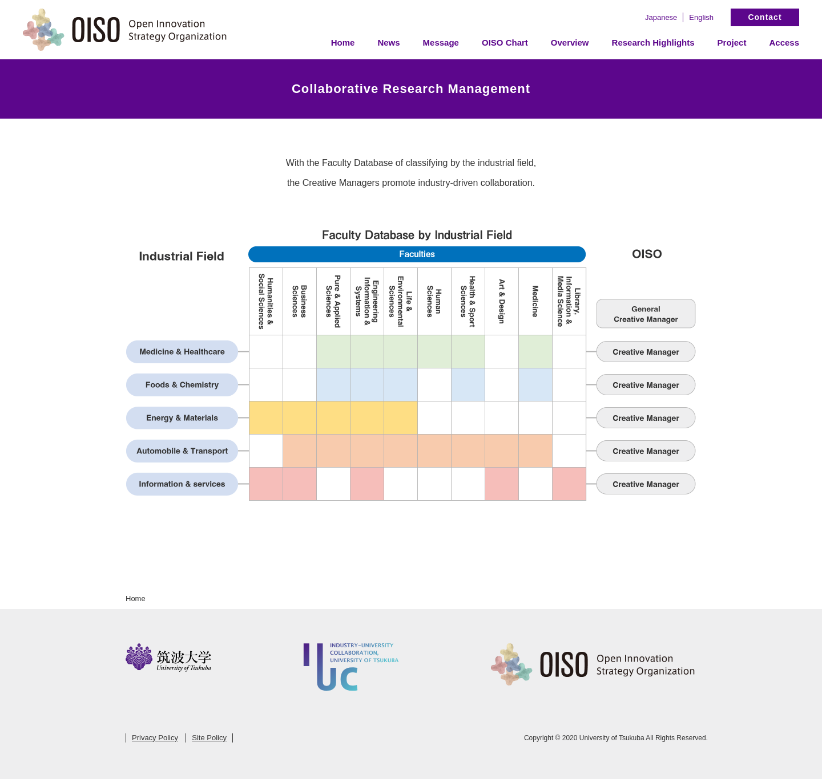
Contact (764, 17)
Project (732, 42)
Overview (570, 42)
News (388, 42)
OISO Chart (505, 42)
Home (343, 42)
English (701, 17)
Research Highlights (653, 42)
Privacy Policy (155, 737)
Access (784, 42)
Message (441, 42)
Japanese (661, 17)
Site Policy (209, 737)
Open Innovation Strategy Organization (125, 30)
